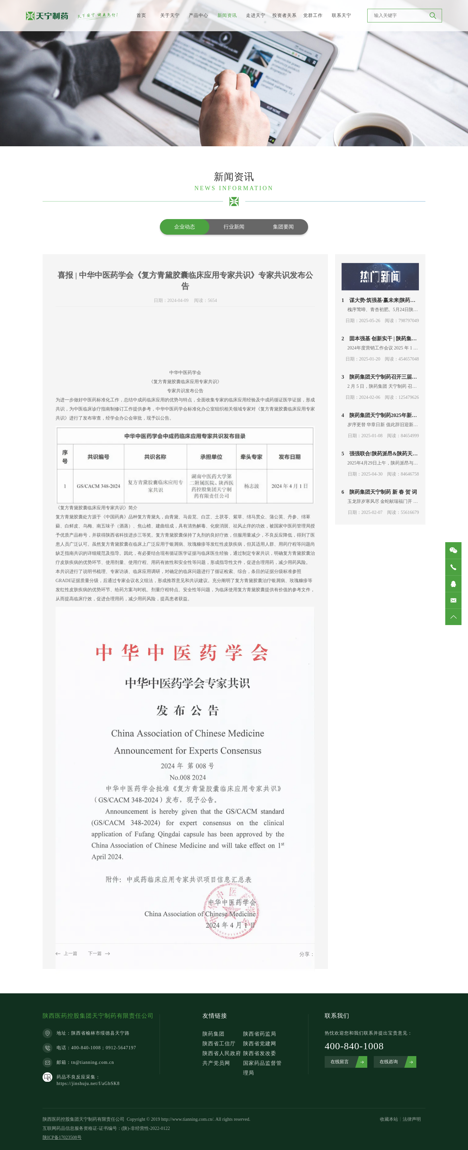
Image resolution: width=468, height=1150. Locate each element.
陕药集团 (213, 1034)
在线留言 (340, 1061)
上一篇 (70, 957)
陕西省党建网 (259, 1043)
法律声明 (412, 1119)
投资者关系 (284, 15)
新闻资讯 (227, 15)
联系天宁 (341, 15)
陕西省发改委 (259, 1053)
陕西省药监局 (259, 1034)
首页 (141, 15)
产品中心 (198, 15)
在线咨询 (389, 1061)
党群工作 (313, 15)
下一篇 (95, 957)
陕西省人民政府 (221, 1053)
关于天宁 (170, 15)
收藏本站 (389, 1119)
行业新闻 (234, 226)
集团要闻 (283, 226)
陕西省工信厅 (219, 1043)
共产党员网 (216, 1063)
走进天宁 (256, 15)
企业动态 (184, 226)
